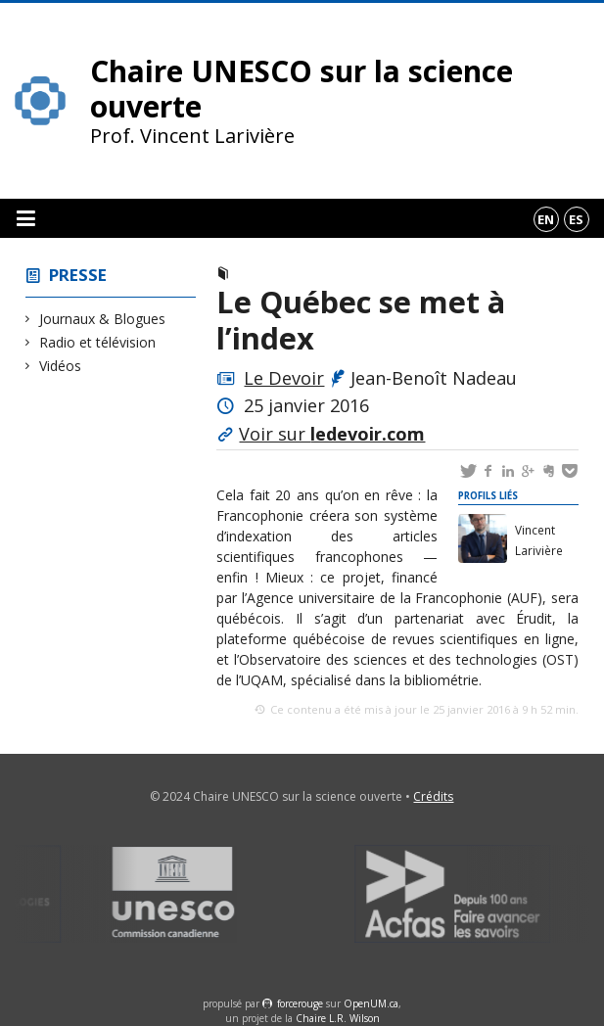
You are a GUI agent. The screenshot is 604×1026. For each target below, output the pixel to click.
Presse (78, 274)
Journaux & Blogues (102, 318)
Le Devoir (284, 378)
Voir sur (332, 433)
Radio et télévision (98, 342)
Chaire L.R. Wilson (338, 1018)
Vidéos (60, 365)
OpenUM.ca (371, 1003)
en (545, 219)
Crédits (433, 796)
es (576, 219)
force (300, 1003)
